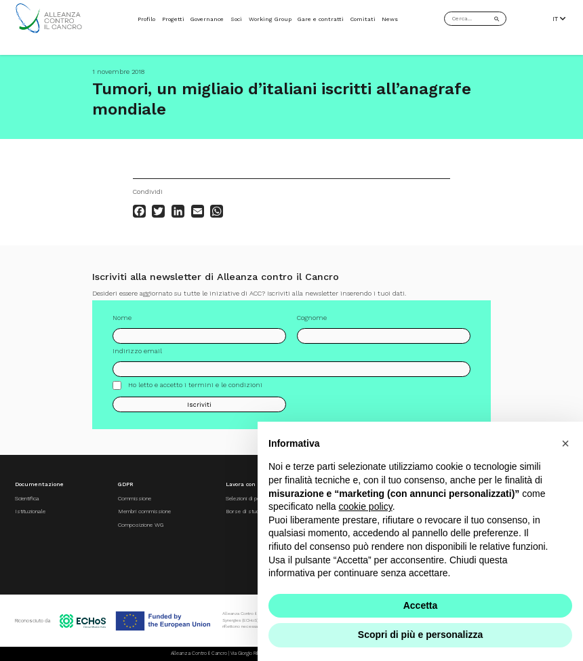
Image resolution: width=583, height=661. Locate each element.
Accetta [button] (420, 605)
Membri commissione (144, 511)
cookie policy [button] (366, 506)
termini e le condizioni (225, 384)
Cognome (312, 317)
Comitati (363, 19)
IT (558, 18)
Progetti (173, 19)
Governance (207, 19)
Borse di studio (244, 511)
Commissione (134, 498)
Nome (122, 317)
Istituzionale (30, 511)
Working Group (270, 19)
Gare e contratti (321, 19)
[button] (565, 443)
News (390, 19)
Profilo (146, 19)
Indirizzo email (137, 351)
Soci (236, 19)
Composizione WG (140, 524)
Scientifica (27, 498)
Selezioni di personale (252, 498)
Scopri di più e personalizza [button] (420, 634)
